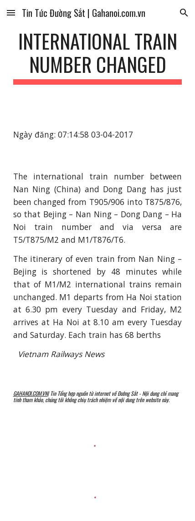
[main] (98, 57)
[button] (11, 12)
